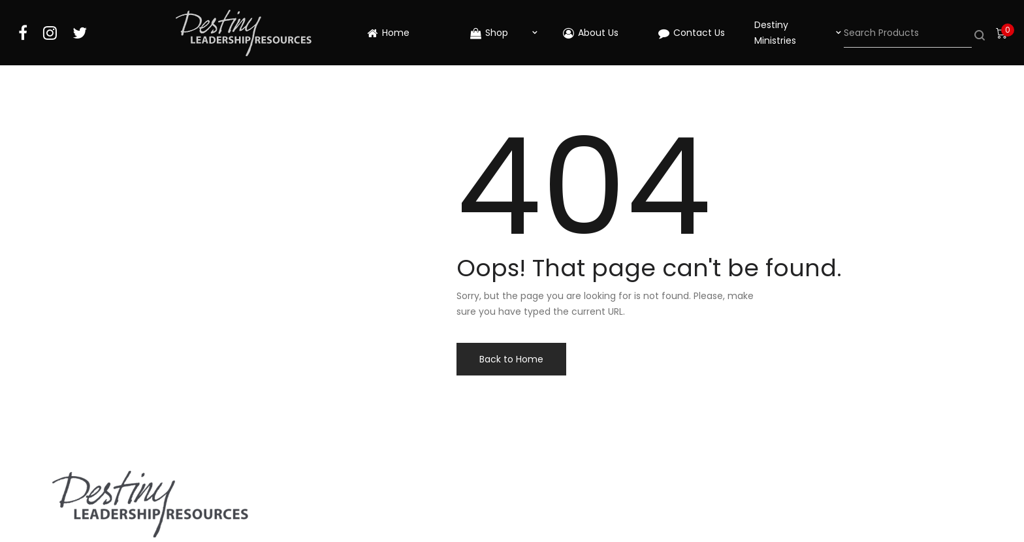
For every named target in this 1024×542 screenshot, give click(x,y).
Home (388, 32)
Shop (489, 32)
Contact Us (691, 32)
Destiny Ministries (775, 32)
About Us (590, 32)
